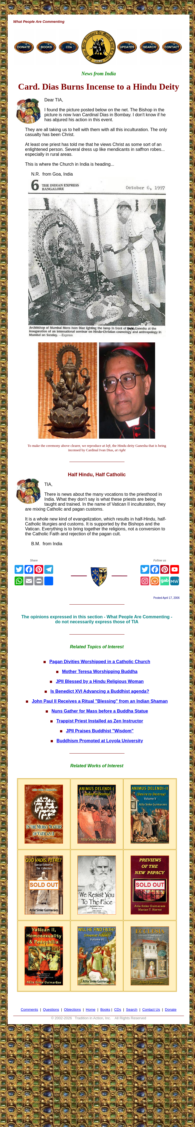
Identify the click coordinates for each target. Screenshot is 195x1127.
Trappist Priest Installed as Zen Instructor (99, 721)
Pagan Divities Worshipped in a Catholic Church (99, 661)
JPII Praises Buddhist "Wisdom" (100, 731)
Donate (171, 1009)
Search (131, 1009)
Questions (51, 1009)
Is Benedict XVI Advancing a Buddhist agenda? (99, 691)
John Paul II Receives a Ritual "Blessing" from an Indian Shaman (100, 701)
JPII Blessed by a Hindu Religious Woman (100, 681)
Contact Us (151, 1009)
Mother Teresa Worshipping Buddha (99, 671)
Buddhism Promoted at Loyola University (99, 740)
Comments (29, 1009)
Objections (72, 1009)
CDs (117, 1009)
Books (105, 1009)
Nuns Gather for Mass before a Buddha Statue (100, 711)
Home (91, 1009)
